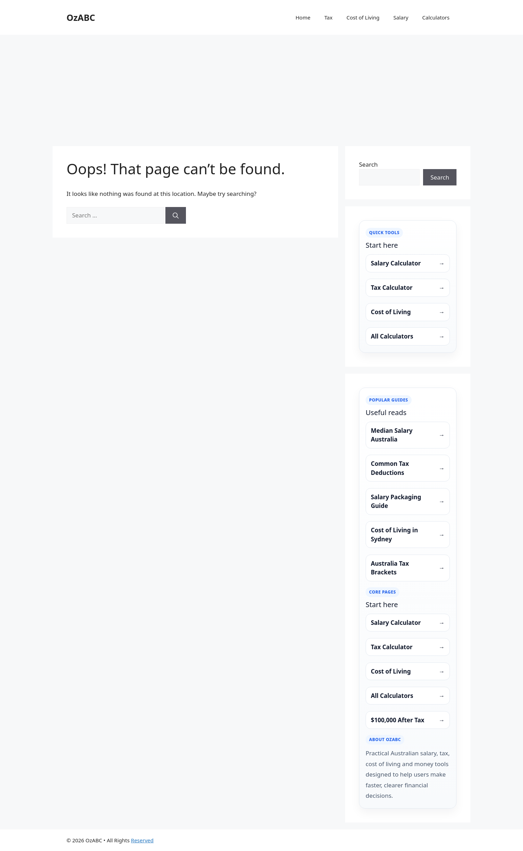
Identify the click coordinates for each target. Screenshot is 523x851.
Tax (328, 17)
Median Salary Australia (408, 435)
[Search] (175, 215)
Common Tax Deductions (408, 468)
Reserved (142, 840)
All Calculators (408, 336)
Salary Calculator (408, 263)
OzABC (81, 17)
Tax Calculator (408, 287)
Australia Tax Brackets (408, 567)
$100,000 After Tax (408, 720)
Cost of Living (363, 17)
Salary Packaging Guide (408, 501)
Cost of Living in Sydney (408, 534)
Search (368, 164)
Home (303, 17)
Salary (400, 17)
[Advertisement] (261, 87)
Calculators (436, 17)
